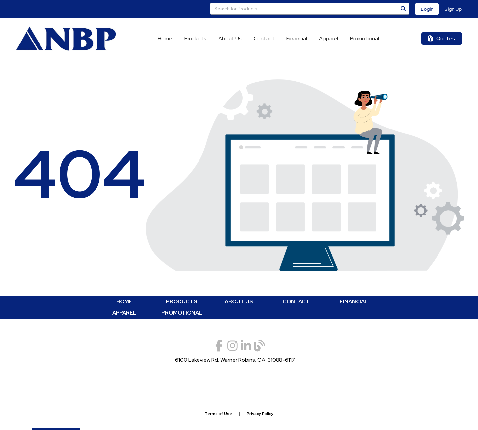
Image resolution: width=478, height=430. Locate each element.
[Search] (403, 8)
